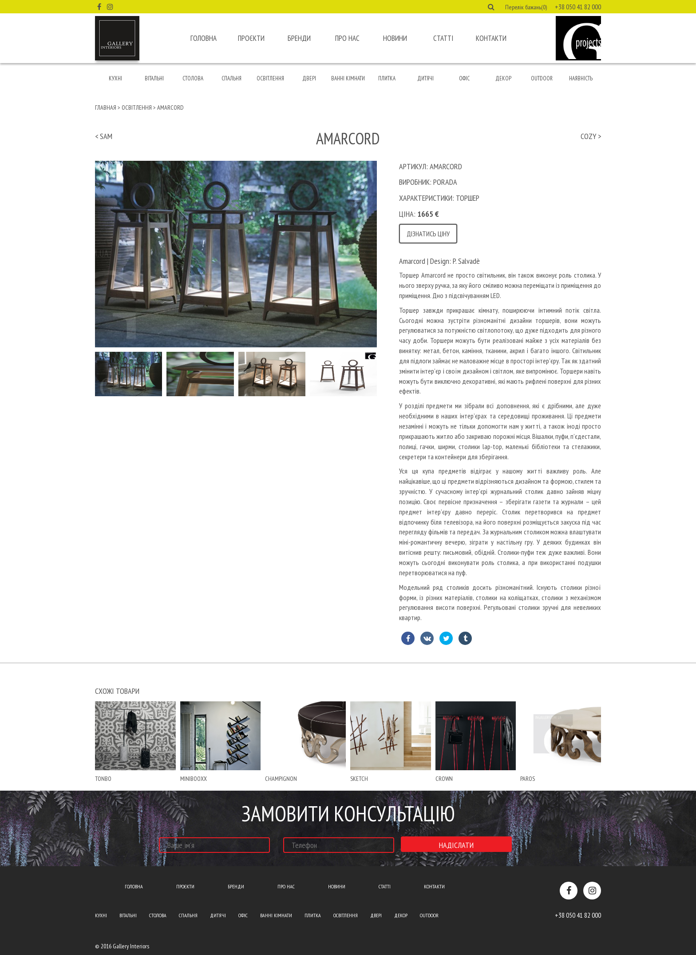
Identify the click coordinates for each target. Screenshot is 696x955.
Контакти (491, 38)
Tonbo (103, 779)
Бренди (299, 38)
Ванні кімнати (348, 78)
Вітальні (154, 78)
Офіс (464, 78)
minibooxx (193, 779)
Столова (192, 78)
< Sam (103, 136)
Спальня (231, 78)
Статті (443, 38)
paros (527, 779)
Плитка (386, 78)
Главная (105, 107)
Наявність (581, 78)
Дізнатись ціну (428, 233)
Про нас (347, 38)
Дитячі (425, 78)
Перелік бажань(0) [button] (526, 7)
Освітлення (270, 78)
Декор (503, 78)
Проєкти (251, 38)
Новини (395, 38)
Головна (203, 38)
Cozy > (591, 136)
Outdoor (542, 78)
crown (444, 779)
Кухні (115, 78)
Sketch (359, 779)
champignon (281, 779)
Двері (309, 78)
